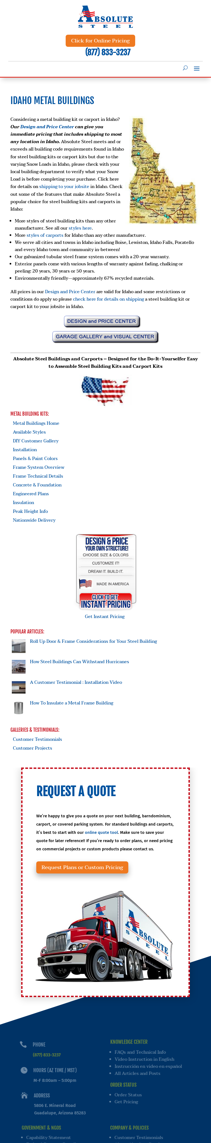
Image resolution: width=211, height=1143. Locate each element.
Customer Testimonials (37, 739)
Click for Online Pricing (100, 40)
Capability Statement (49, 1135)
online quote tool (102, 846)
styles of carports (45, 235)
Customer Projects (32, 748)
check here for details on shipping (108, 299)
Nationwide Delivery (34, 520)
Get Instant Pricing (106, 613)
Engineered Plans (31, 494)
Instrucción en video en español (149, 1068)
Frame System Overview (38, 467)
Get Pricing (126, 1102)
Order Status (128, 1095)
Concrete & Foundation (37, 485)
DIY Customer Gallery (36, 441)
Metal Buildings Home (36, 423)
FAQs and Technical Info (141, 1054)
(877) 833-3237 (107, 52)
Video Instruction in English (145, 1061)
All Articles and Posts (138, 1075)
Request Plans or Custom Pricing (89, 872)
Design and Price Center (47, 127)
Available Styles (29, 432)
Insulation (23, 503)
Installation (25, 450)
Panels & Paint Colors (35, 458)
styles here (80, 228)
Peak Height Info (30, 511)
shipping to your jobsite (64, 186)
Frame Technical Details (38, 476)
